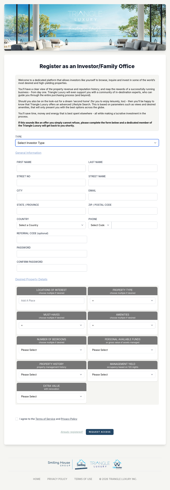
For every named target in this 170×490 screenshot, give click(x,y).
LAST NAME (95, 162)
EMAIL (92, 190)
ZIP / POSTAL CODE (99, 204)
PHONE (92, 219)
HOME (36, 478)
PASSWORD (24, 247)
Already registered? (72, 431)
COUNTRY (23, 219)
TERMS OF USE (83, 478)
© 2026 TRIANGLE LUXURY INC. (118, 478)
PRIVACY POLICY (57, 478)
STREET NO (23, 176)
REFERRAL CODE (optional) (32, 233)
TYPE (18, 136)
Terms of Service (45, 418)
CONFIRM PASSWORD (30, 261)
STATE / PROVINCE (28, 204)
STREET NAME (97, 176)
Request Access (100, 432)
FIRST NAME (24, 162)
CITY (19, 190)
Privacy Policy (69, 418)
